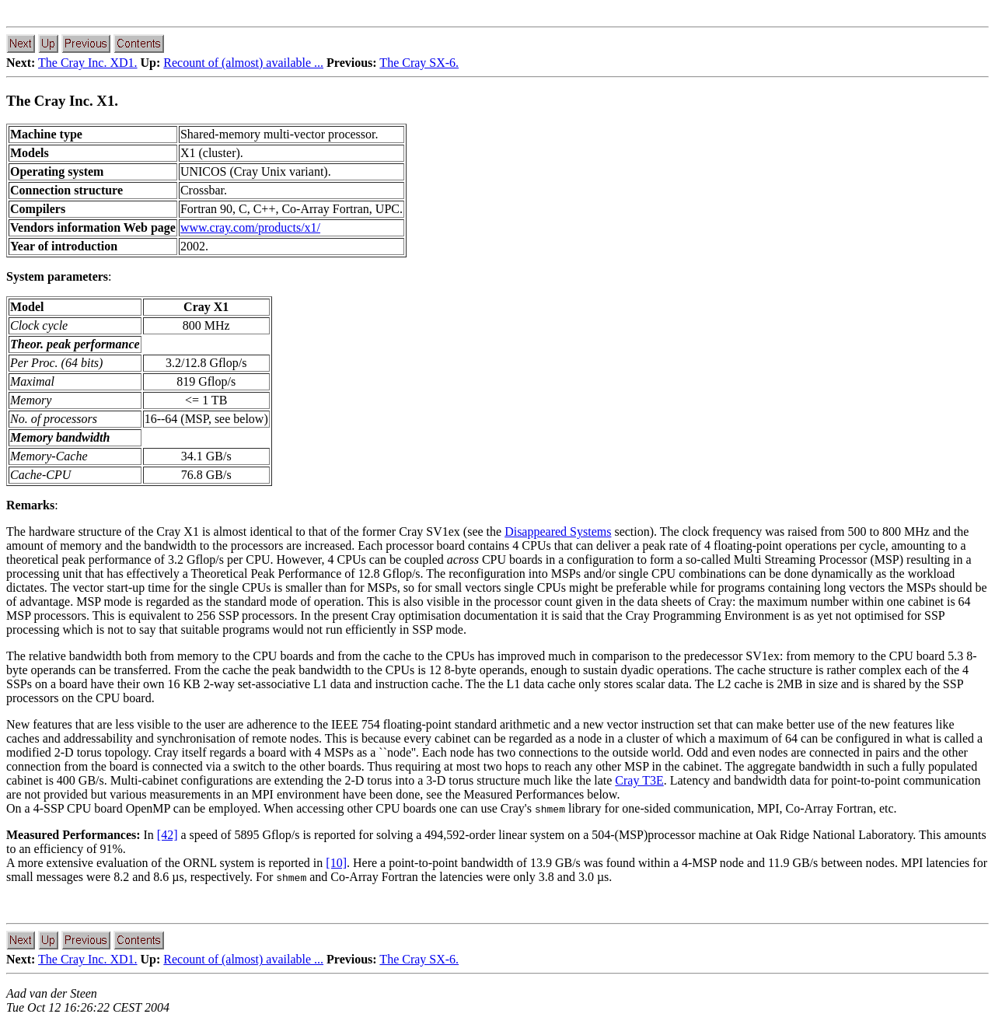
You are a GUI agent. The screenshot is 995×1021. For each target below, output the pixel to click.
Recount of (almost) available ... (243, 62)
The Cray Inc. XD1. (88, 62)
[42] (167, 834)
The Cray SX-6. (419, 62)
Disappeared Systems (557, 531)
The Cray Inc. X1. (62, 101)
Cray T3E (639, 780)
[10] (336, 862)
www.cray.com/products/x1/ (250, 227)
